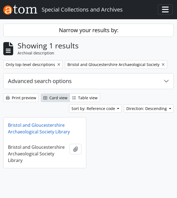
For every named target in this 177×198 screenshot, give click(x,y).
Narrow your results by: (88, 30)
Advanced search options (40, 81)
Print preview (21, 97)
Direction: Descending (147, 108)
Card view (55, 97)
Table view (85, 97)
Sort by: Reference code (94, 108)
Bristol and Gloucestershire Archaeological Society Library (39, 128)
